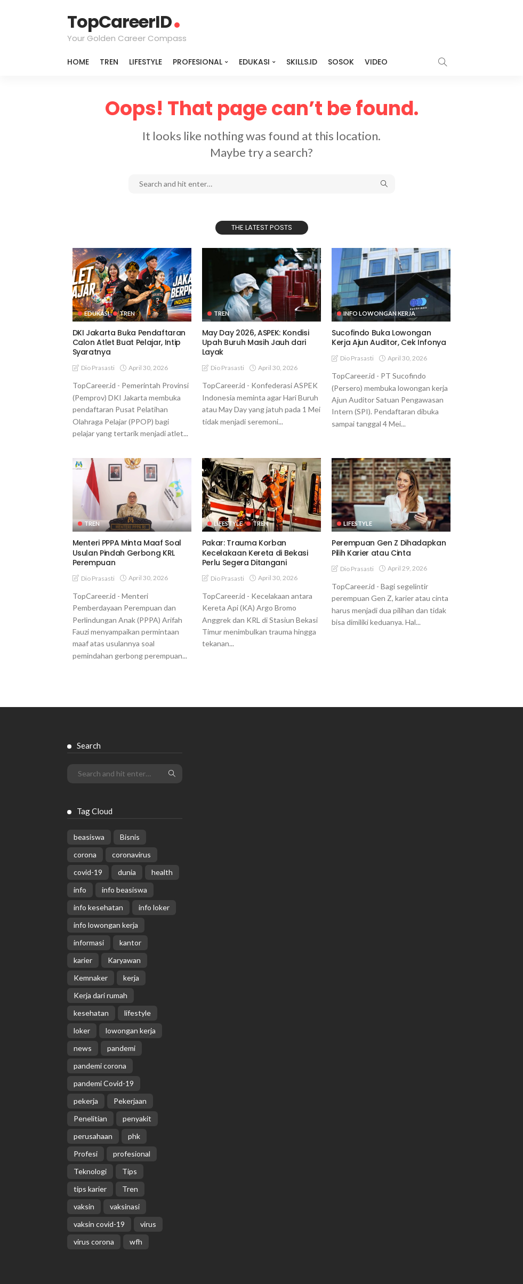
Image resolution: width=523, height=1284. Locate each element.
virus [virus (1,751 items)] (148, 1224)
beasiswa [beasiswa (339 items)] (89, 836)
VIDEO (376, 62)
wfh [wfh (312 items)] (136, 1241)
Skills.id (301, 62)
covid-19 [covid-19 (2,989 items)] (88, 872)
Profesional (197, 62)
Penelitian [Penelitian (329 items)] (90, 1118)
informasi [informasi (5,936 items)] (89, 942)
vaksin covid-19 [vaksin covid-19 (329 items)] (99, 1224)
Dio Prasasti (98, 368)
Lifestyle (145, 62)
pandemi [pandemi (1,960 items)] (121, 1048)
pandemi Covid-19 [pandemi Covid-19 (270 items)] (104, 1083)
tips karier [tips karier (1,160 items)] (90, 1188)
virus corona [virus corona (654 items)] (94, 1241)
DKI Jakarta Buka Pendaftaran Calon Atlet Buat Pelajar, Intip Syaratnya (129, 342)
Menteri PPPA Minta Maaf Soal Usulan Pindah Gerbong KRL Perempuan (127, 552)
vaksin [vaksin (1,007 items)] (84, 1206)
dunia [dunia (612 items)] (127, 872)
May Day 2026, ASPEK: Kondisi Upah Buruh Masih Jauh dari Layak (255, 342)
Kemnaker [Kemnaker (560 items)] (91, 977)
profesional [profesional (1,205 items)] (131, 1153)
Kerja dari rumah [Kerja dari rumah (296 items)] (100, 995)
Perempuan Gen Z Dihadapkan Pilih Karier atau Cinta (389, 547)
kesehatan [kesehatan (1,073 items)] (91, 1012)
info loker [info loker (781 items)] (154, 907)
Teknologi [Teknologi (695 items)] (90, 1171)
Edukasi (254, 62)
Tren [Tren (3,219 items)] (130, 1188)
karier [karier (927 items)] (83, 960)
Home (78, 62)
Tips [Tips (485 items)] (129, 1171)
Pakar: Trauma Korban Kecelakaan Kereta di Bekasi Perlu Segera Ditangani (255, 552)
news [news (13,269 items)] (83, 1048)
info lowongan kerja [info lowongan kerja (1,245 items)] (106, 924)
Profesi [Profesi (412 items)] (86, 1153)
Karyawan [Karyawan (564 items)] (124, 960)
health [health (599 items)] (162, 872)
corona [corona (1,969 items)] (85, 854)
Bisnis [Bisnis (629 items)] (130, 836)
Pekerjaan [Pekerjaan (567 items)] (130, 1100)
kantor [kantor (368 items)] (130, 942)
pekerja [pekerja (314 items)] (86, 1100)
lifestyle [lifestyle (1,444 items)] (137, 1012)
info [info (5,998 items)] (80, 889)
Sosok (341, 62)
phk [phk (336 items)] (134, 1136)
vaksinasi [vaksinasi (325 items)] (125, 1206)
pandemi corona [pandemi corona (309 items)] (100, 1065)
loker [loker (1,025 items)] (82, 1030)
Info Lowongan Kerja (379, 313)
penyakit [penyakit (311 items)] (137, 1118)
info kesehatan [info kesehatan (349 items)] (98, 907)
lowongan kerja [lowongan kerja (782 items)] (131, 1030)
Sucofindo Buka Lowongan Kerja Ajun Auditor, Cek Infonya (389, 337)
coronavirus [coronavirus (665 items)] (131, 854)
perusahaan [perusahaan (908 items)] (93, 1136)
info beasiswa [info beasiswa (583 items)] (124, 889)
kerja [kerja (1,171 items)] (131, 977)
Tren (109, 62)
